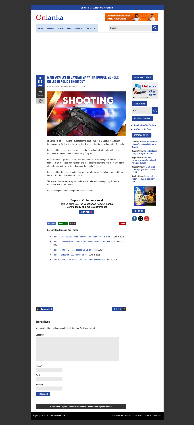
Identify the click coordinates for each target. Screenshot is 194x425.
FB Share (51, 224)
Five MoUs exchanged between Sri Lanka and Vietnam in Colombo (144, 144)
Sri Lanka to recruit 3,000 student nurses (70, 255)
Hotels (78, 28)
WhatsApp (62, 224)
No (40, 91)
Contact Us (137, 415)
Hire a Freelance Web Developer (145, 125)
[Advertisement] (97, 53)
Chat (60, 28)
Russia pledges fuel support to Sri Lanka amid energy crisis (145, 179)
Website (39, 384)
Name (39, 366)
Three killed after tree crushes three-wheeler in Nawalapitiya (79, 259)
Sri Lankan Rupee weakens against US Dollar (72, 250)
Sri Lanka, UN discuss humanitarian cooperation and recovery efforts (82, 236)
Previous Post (46, 309)
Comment (40, 95)
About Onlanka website (121, 415)
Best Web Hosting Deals (142, 129)
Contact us (91, 28)
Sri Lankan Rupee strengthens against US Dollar (144, 152)
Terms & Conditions (153, 415)
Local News (40, 100)
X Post (72, 224)
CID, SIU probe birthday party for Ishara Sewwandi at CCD (144, 169)
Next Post (117, 309)
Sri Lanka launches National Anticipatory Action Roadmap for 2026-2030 (84, 241)
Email (39, 375)
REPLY (122, 224)
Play (69, 28)
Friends (50, 28)
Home (40, 28)
